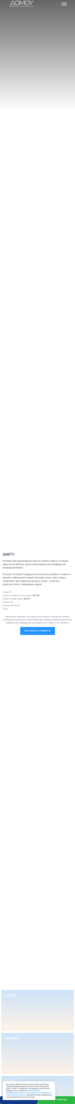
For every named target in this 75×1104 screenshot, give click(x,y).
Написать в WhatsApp (57, 1099)
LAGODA (10, 995)
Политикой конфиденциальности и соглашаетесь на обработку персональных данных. (28, 1093)
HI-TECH (10, 1081)
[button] (37, 631)
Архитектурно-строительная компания (21, 6)
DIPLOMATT (12, 1038)
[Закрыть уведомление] (53, 1083)
